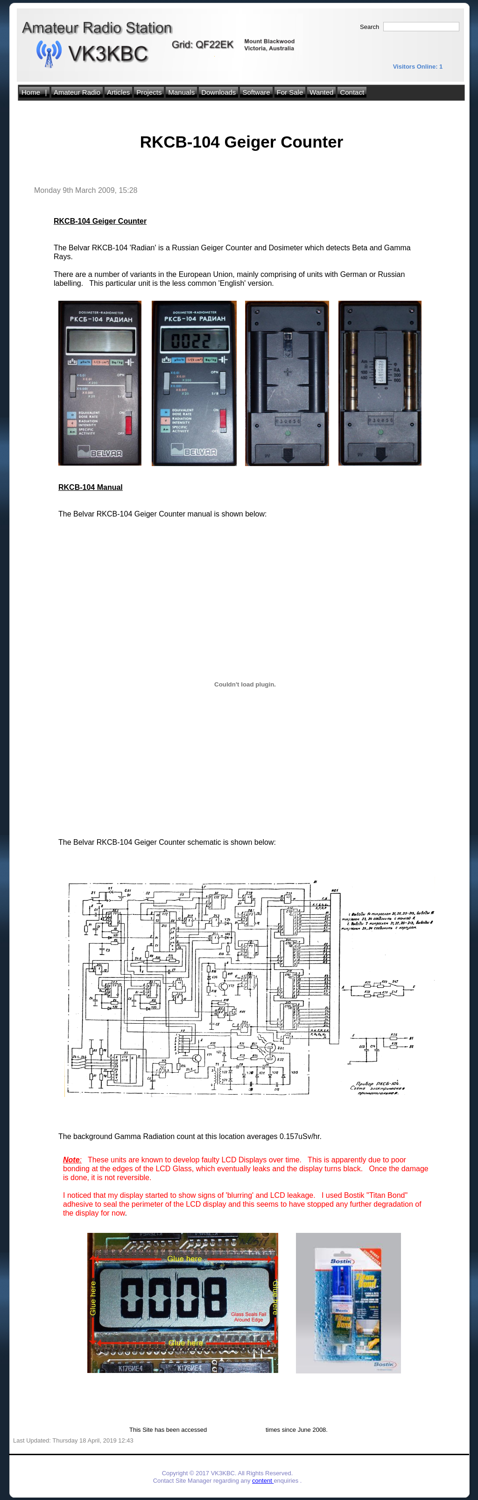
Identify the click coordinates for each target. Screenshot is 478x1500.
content (263, 1480)
